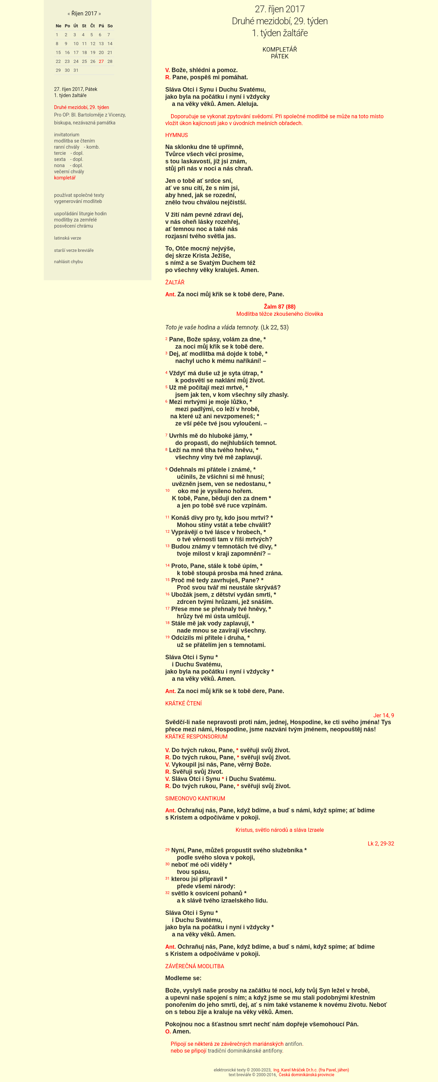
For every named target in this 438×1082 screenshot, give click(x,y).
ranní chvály (66, 147)
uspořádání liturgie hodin (80, 213)
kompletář (65, 177)
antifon (293, 1044)
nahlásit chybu (68, 261)
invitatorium (66, 134)
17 (76, 52)
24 (76, 61)
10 (76, 43)
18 (84, 52)
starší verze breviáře (74, 250)
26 (92, 61)
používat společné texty (79, 195)
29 (58, 70)
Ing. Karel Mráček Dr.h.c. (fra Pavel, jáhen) (311, 1070)
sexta (60, 159)
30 (67, 70)
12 (92, 43)
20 (101, 52)
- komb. (92, 147)
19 (92, 52)
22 (58, 61)
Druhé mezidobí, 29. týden (81, 107)
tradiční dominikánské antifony (245, 1050)
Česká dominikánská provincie (306, 1074)
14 (110, 43)
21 (110, 52)
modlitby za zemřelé (75, 219)
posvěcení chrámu (73, 226)
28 (110, 61)
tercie (60, 153)
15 (58, 52)
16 (67, 52)
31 (76, 70)
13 (101, 43)
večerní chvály (69, 171)
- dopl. (76, 153)
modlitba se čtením (74, 141)
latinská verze (67, 238)
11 (84, 43)
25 (84, 61)
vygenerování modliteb (78, 201)
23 (67, 61)
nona (59, 165)
